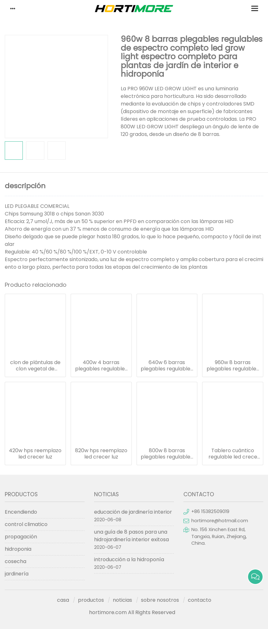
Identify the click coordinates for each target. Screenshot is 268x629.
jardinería (17, 573)
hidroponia (18, 549)
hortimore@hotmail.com (219, 520)
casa (63, 600)
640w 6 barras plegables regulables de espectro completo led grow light (167, 365)
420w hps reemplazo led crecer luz (35, 453)
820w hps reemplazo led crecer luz (101, 453)
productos (91, 600)
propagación (21, 536)
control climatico (26, 524)
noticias (122, 600)
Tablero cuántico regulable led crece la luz (232, 453)
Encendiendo (21, 512)
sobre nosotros (160, 600)
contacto (199, 600)
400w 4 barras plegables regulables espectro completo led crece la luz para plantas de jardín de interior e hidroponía (101, 365)
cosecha (15, 561)
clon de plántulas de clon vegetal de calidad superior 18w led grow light (35, 365)
